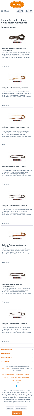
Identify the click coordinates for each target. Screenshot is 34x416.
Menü (5, 11)
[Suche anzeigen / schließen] (18, 11)
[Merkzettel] (22, 11)
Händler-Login (19, 374)
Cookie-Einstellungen (8, 374)
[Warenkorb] (31, 11)
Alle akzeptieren (21, 408)
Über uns (27, 374)
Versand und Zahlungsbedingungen (19, 377)
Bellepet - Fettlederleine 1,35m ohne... (15, 127)
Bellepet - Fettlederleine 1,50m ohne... (15, 88)
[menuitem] (5, 11)
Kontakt (6, 377)
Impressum (19, 380)
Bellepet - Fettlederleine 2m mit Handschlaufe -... (13, 285)
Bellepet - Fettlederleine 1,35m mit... (15, 166)
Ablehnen (10, 408)
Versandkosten (6, 368)
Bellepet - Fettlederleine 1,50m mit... (15, 206)
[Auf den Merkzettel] (5, 66)
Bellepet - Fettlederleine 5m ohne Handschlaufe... (14, 49)
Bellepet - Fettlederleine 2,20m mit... (15, 324)
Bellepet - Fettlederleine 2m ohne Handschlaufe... (14, 246)
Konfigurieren (17, 413)
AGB (13, 380)
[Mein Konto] (26, 11)
